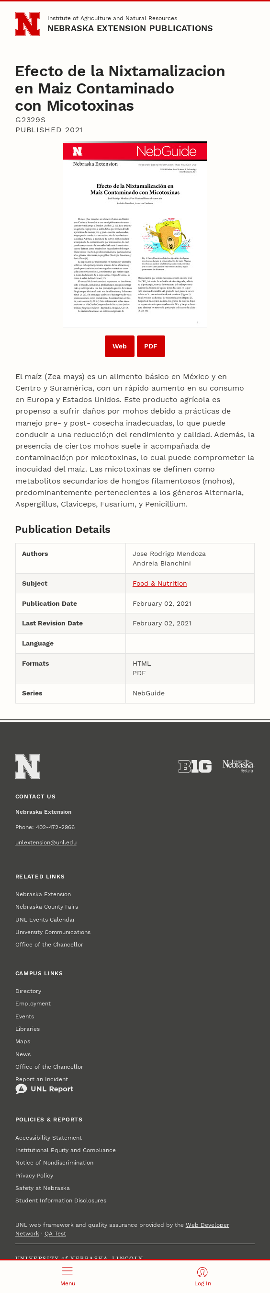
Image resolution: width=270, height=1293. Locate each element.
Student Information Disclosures (60, 1200)
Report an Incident (44, 1085)
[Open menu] (67, 1276)
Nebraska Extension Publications (130, 28)
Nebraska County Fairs (46, 906)
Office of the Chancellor (49, 944)
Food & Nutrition (160, 583)
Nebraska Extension (43, 894)
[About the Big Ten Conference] (195, 766)
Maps (22, 1041)
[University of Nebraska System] (238, 766)
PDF (151, 346)
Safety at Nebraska (42, 1188)
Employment (33, 1003)
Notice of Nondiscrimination (54, 1162)
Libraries (27, 1029)
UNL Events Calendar (45, 919)
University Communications (52, 932)
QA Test (55, 1233)
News (23, 1054)
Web (119, 346)
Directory (28, 991)
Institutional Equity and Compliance (65, 1150)
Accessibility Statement (48, 1137)
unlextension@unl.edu (46, 842)
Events (24, 1016)
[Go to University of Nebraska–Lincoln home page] (27, 24)
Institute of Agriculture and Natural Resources (112, 18)
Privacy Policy (34, 1175)
